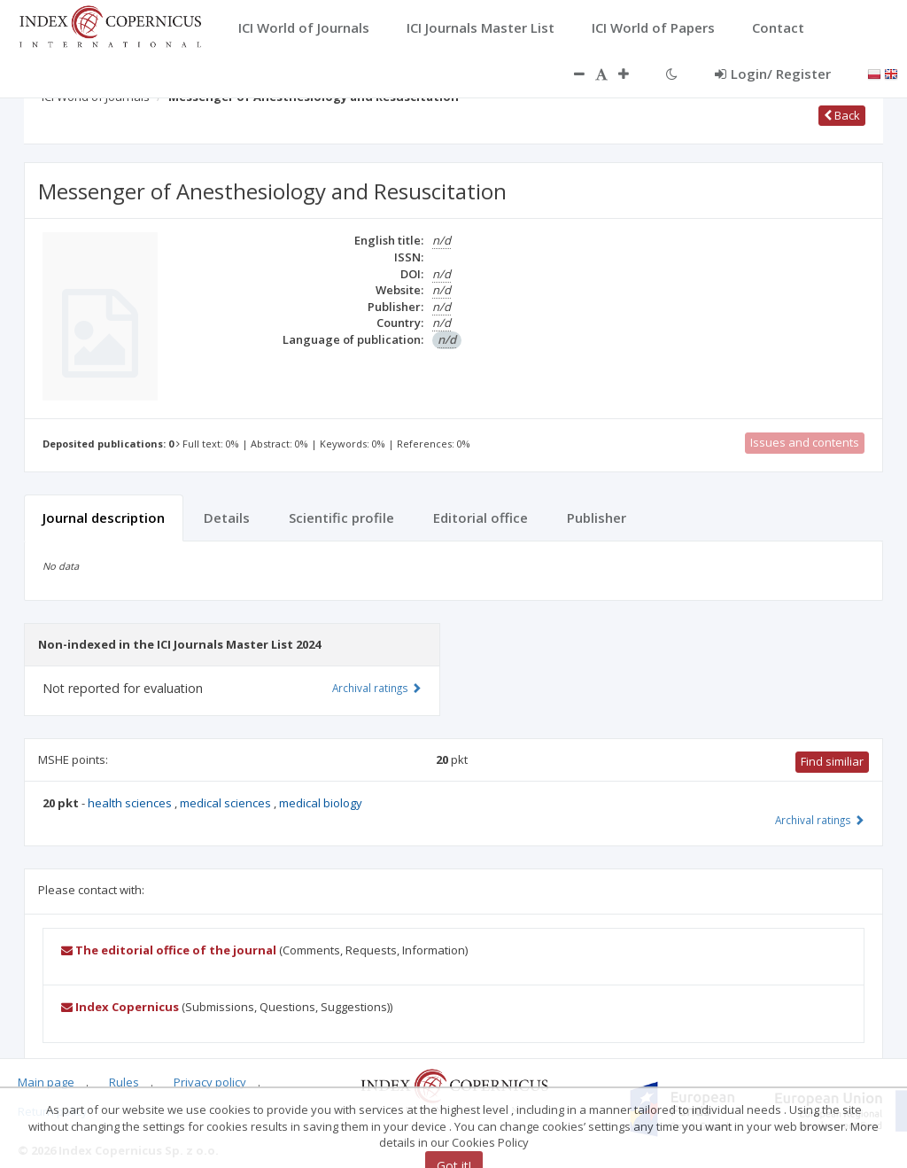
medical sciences (227, 803)
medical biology (320, 803)
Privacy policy (210, 1082)
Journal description (104, 517)
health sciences (131, 803)
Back (842, 115)
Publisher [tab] (596, 517)
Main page (46, 1082)
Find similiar (832, 761)
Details (227, 517)
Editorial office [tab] (480, 517)
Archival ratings (819, 820)
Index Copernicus (120, 1007)
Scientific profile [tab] (341, 517)
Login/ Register (773, 73)
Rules (124, 1082)
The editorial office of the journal (168, 950)
